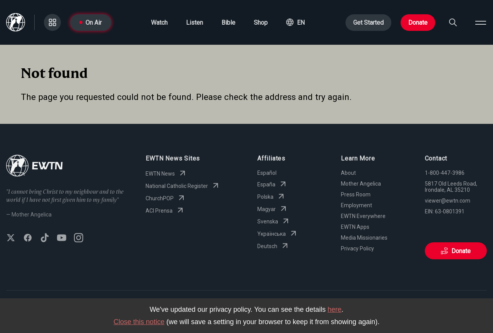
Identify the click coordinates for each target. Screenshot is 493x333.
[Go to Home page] (34, 166)
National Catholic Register (183, 186)
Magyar (272, 209)
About (348, 173)
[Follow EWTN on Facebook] (27, 238)
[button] (295, 22)
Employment (356, 205)
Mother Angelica (361, 184)
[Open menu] (481, 22)
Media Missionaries (364, 238)
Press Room (356, 194)
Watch (159, 22)
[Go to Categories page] (52, 22)
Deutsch (273, 246)
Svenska (273, 221)
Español (267, 173)
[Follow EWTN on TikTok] (44, 238)
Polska (271, 196)
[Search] (452, 22)
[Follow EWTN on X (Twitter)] (10, 238)
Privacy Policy (357, 248)
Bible (228, 22)
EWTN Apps (355, 227)
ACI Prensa (165, 210)
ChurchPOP (166, 198)
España (272, 184)
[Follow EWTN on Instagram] (78, 238)
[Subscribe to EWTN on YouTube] (61, 238)
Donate (418, 22)
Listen (194, 22)
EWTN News (166, 173)
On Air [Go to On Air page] (90, 22)
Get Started (368, 22)
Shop (261, 22)
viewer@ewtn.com (447, 201)
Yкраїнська (277, 233)
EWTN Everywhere (363, 216)
